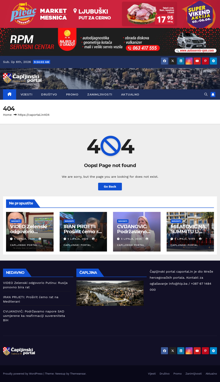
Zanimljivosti (99, 94)
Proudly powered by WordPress (23, 373)
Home (7, 115)
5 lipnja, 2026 (25, 238)
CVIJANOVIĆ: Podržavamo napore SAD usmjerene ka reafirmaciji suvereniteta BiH (34, 315)
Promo (72, 94)
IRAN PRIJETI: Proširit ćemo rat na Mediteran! (83, 231)
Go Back (110, 186)
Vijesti (26, 94)
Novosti (15, 221)
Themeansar (78, 373)
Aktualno (130, 94)
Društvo (49, 94)
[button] (206, 94)
